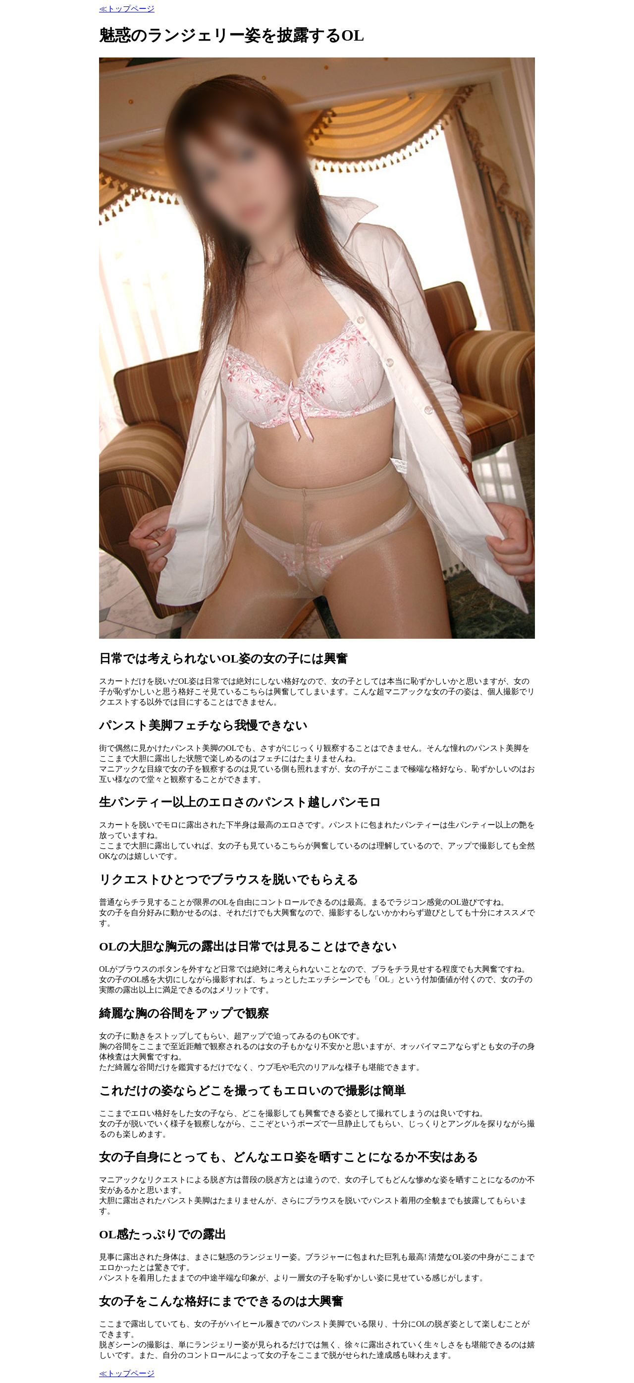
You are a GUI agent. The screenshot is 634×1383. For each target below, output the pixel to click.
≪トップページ (127, 8)
